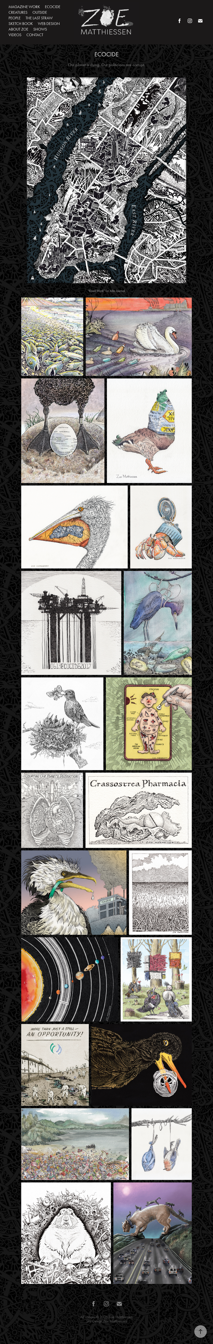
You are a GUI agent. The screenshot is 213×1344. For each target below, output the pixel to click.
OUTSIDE (39, 12)
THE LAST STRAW (39, 18)
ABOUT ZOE (18, 29)
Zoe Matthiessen (121, 1317)
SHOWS (40, 29)
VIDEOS (15, 34)
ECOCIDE (52, 6)
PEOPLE (15, 18)
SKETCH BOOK (21, 23)
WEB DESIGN (49, 23)
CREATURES (18, 12)
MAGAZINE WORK (24, 6)
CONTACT (34, 34)
